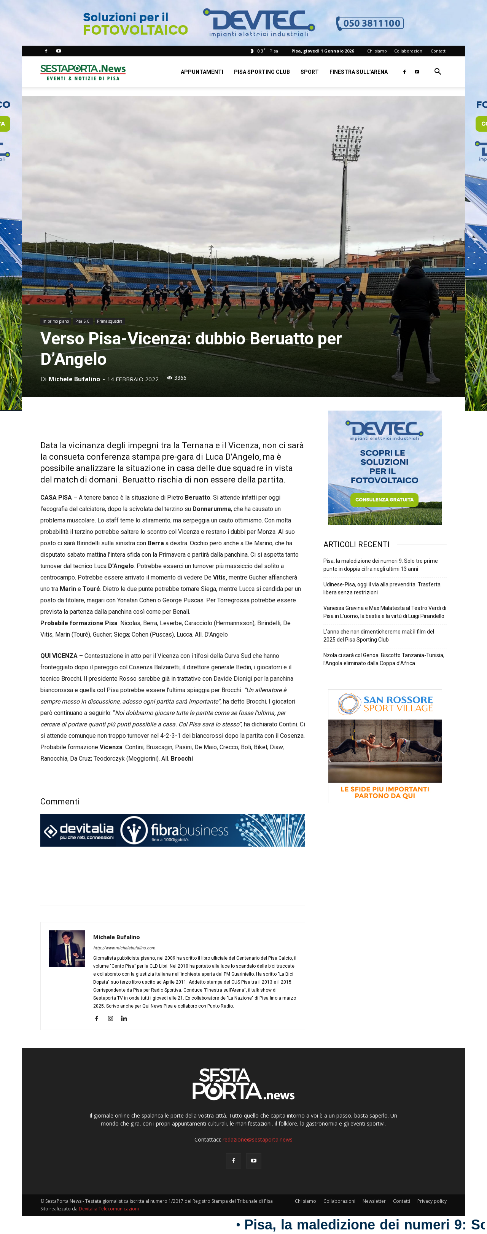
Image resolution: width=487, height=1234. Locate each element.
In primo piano (56, 321)
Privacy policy (432, 1201)
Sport (310, 72)
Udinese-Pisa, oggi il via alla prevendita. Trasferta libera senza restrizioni (382, 588)
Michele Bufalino (74, 379)
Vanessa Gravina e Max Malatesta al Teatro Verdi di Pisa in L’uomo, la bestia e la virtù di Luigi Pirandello (384, 612)
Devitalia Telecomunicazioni (109, 1208)
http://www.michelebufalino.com (124, 948)
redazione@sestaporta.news (258, 1139)
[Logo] (83, 71)
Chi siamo (377, 51)
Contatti (439, 51)
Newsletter (374, 1201)
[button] (437, 72)
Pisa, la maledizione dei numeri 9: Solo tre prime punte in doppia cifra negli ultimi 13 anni (380, 565)
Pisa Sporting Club (262, 72)
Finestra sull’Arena (358, 72)
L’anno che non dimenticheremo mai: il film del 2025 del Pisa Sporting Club (378, 636)
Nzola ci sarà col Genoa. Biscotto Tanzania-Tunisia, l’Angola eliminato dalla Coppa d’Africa (383, 659)
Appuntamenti (202, 72)
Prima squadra (110, 321)
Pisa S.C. (83, 321)
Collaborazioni (408, 51)
